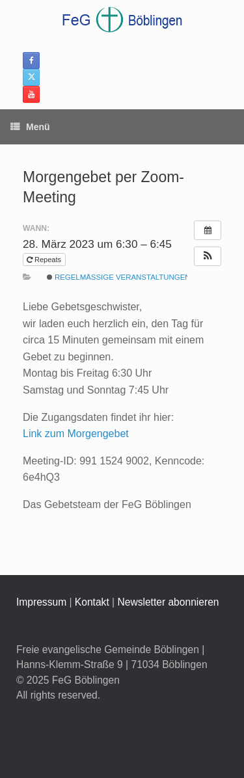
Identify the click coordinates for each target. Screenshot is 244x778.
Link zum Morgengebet (76, 433)
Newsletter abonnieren (168, 602)
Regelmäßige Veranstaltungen (119, 277)
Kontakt (92, 602)
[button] (208, 256)
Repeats (45, 259)
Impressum (41, 602)
